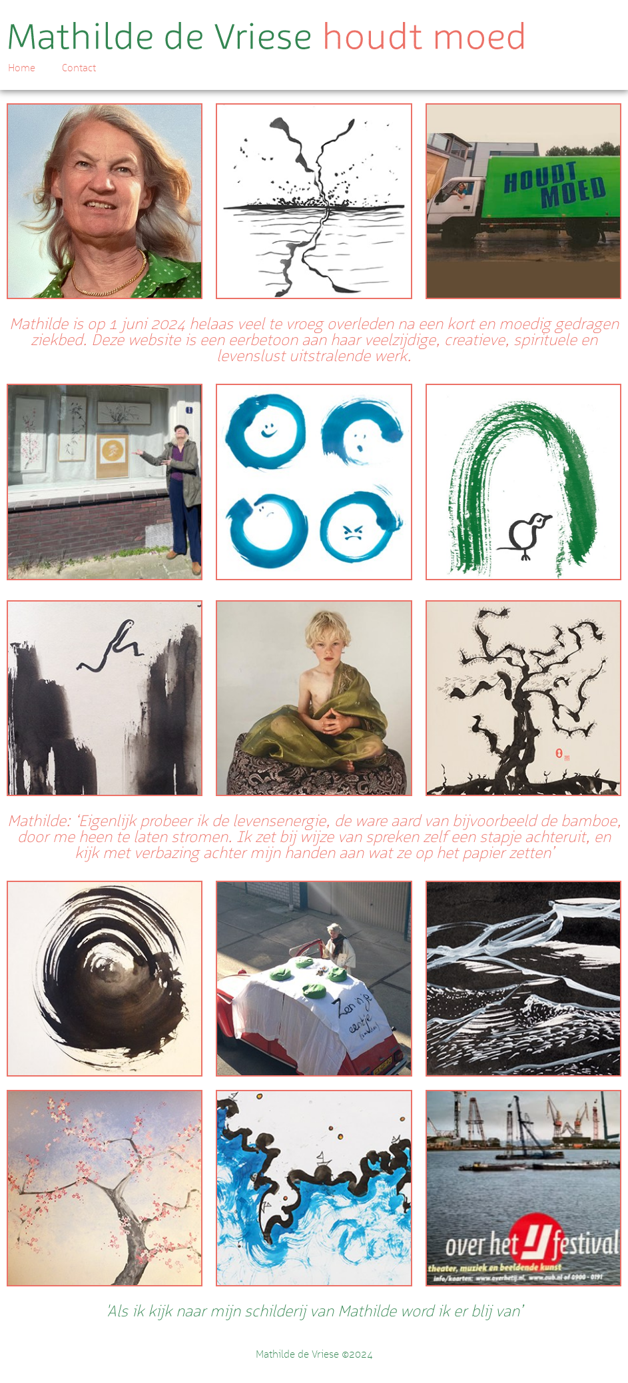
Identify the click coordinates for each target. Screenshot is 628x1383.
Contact (79, 68)
